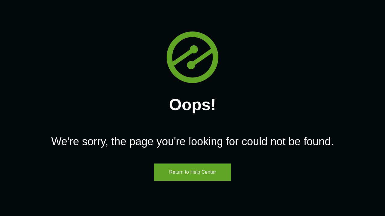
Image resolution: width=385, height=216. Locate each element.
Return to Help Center (192, 172)
